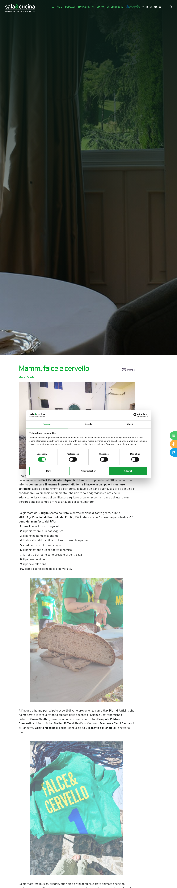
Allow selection (88, 471)
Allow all (128, 471)
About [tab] (130, 424)
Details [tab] (88, 424)
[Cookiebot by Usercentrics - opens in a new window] (135, 415)
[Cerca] (171, 7)
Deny (48, 471)
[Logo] (20, 7)
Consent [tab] (47, 424)
